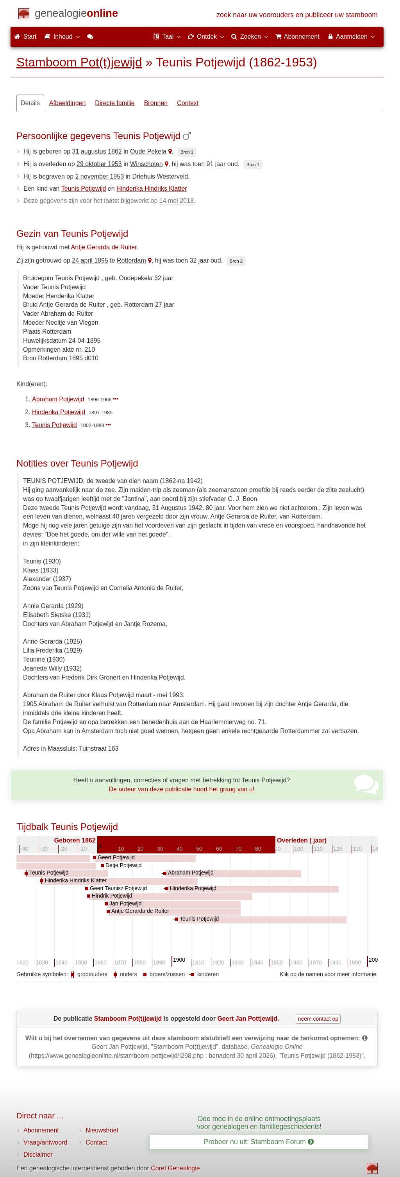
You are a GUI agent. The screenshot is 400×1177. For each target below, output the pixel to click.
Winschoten (146, 164)
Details (30, 103)
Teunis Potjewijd (83, 188)
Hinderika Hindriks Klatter (151, 188)
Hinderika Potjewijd (58, 412)
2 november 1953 (99, 176)
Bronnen (156, 103)
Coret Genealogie (175, 1168)
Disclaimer (38, 1154)
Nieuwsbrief (102, 1130)
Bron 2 (236, 261)
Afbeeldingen (67, 103)
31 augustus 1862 (97, 151)
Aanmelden (350, 36)
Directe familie (114, 103)
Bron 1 (186, 152)
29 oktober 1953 (99, 164)
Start (25, 36)
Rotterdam (131, 260)
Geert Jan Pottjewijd (247, 1018)
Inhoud (62, 36)
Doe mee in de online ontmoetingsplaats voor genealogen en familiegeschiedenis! (259, 1122)
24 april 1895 (90, 260)
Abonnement (41, 1130)
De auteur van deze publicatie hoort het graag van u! (182, 789)
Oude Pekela (148, 151)
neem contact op (318, 1019)
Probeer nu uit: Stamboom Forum (259, 1142)
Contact (96, 1142)
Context (187, 103)
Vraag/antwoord (45, 1142)
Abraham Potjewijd (58, 399)
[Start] (76, 14)
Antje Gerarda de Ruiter (104, 247)
